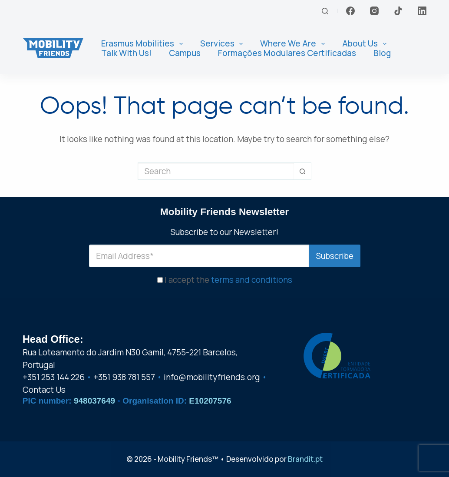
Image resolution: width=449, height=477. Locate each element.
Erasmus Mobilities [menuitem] (143, 44)
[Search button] (302, 171)
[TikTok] (398, 11)
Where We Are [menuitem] (294, 44)
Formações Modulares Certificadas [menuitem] (287, 53)
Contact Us (44, 389)
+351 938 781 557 (124, 377)
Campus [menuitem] (185, 53)
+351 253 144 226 (54, 377)
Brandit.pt (305, 459)
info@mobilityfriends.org (212, 377)
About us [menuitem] (366, 44)
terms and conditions (251, 277)
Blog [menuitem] (382, 53)
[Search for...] (216, 171)
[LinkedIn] (422, 11)
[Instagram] (374, 11)
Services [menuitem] (223, 44)
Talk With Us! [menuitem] (126, 53)
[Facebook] (350, 11)
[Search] (325, 11)
